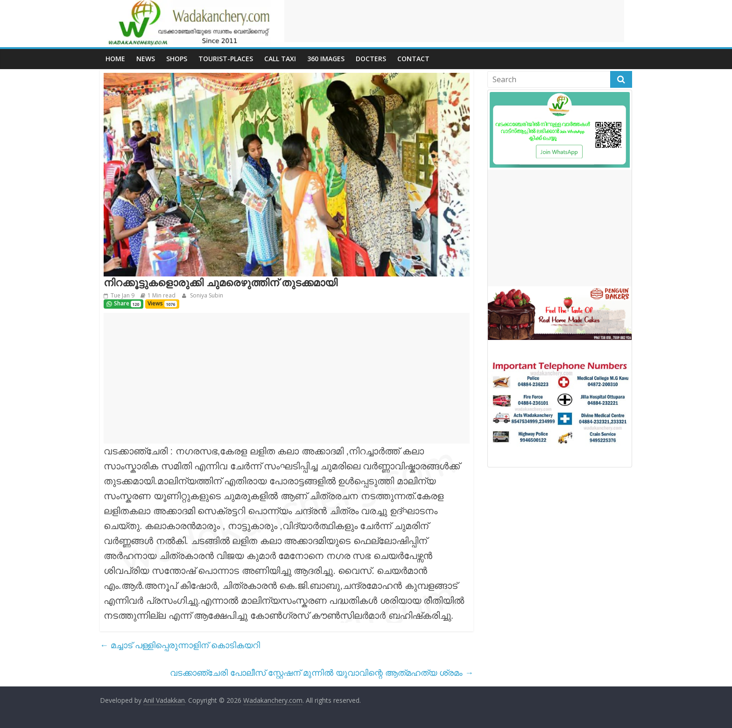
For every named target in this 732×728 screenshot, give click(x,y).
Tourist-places (225, 58)
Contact (413, 58)
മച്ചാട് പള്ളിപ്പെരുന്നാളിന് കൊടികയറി (180, 644)
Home (115, 58)
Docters (371, 58)
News (145, 58)
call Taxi (280, 58)
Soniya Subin (206, 295)
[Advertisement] (454, 21)
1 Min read (162, 295)
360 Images (326, 58)
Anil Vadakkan (164, 700)
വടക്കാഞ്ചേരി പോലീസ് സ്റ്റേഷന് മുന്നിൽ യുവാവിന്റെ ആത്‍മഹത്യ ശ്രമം (321, 672)
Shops (176, 58)
